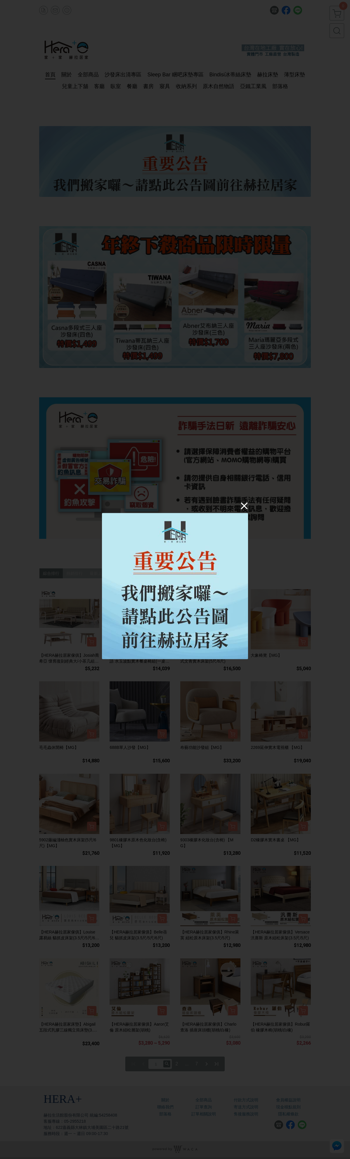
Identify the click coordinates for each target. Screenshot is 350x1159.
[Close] (244, 506)
